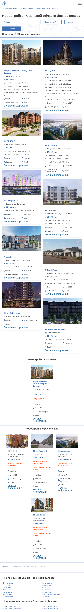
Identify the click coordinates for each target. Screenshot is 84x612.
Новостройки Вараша (50, 609)
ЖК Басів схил (51, 145)
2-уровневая (7, 594)
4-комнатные (47, 592)
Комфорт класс (47, 583)
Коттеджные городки (25, 8)
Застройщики (7, 8)
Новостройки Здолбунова (12, 609)
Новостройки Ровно (10, 606)
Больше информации (16, 105)
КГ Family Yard (51, 270)
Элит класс (7, 585)
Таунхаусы (37, 8)
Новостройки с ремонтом (51, 594)
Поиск (12, 29)
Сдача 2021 (46, 587)
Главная (6, 567)
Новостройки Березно (50, 606)
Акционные (46, 597)
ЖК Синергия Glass (12, 201)
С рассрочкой (8, 597)
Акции (15, 8)
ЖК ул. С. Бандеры (12, 313)
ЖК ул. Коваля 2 (40, 451)
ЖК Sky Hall (50, 71)
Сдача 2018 (46, 585)
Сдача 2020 (7, 587)
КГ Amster (8, 257)
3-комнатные (7, 592)
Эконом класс (8, 583)
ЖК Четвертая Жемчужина (56, 329)
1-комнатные (7, 590)
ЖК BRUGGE (9, 141)
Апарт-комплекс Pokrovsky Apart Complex (40, 384)
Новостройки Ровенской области (24, 567)
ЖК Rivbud (12, 451)
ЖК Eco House (39, 515)
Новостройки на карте (50, 8)
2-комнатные (47, 590)
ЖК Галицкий (50, 210)
